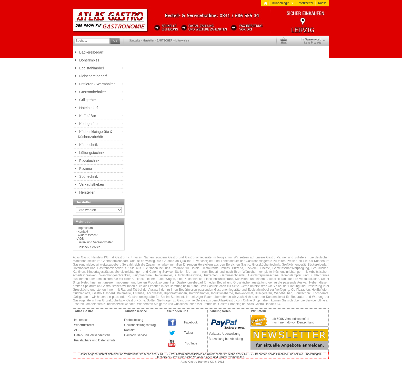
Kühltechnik (88, 145)
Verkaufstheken (91, 184)
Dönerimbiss (89, 60)
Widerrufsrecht (87, 235)
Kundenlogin (283, 3)
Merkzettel (306, 3)
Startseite (134, 40)
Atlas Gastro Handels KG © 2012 (202, 361)
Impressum (85, 228)
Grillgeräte (87, 100)
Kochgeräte (88, 124)
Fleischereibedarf (93, 76)
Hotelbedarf (88, 108)
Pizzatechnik (89, 161)
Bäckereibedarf (91, 52)
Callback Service (88, 247)
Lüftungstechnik (91, 153)
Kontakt (82, 231)
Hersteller (148, 40)
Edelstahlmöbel (91, 68)
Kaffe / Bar (87, 116)
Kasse (322, 3)
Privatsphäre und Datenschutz (94, 340)
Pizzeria (85, 168)
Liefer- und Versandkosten (95, 242)
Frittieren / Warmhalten (97, 84)
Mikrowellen (182, 40)
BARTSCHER (165, 40)
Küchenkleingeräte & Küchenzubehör (95, 134)
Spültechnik (88, 176)
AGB (80, 238)
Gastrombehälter (92, 92)
